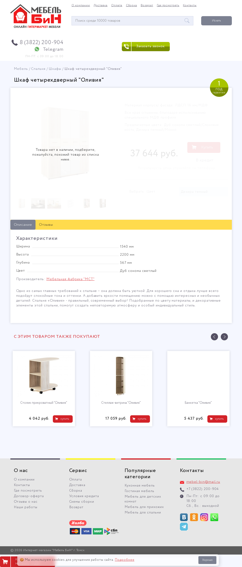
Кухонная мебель (140, 485)
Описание (23, 224)
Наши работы (26, 507)
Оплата (116, 5)
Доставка (101, 5)
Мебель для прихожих (144, 507)
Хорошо (207, 560)
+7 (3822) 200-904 (202, 489)
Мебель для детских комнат (143, 499)
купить (64, 419)
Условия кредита (84, 496)
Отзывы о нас (26, 501)
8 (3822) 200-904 (42, 42)
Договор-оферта (29, 496)
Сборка (131, 5)
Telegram (53, 49)
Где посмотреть (168, 5)
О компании (81, 5)
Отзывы (46, 224)
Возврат (147, 5)
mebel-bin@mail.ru (203, 481)
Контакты (190, 5)
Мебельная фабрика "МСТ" (70, 279)
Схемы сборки (81, 501)
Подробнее (124, 560)
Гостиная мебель (140, 491)
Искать (216, 20)
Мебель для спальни (143, 512)
